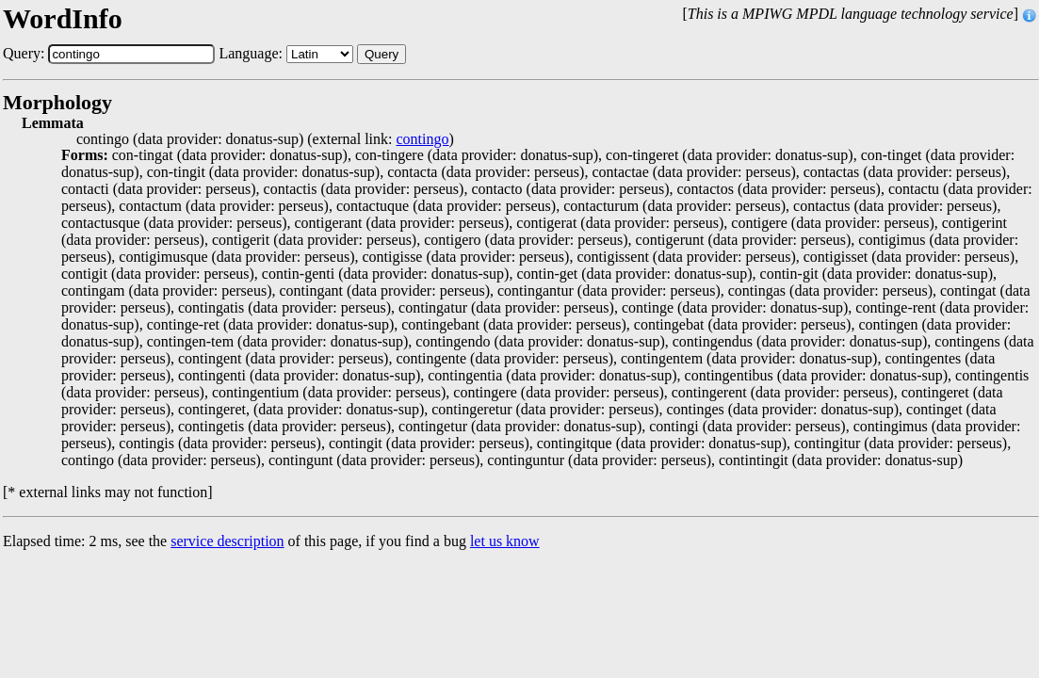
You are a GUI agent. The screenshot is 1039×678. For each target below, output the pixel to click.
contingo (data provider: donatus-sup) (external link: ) (265, 139)
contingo (422, 139)
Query (381, 54)
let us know (505, 541)
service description (227, 541)
